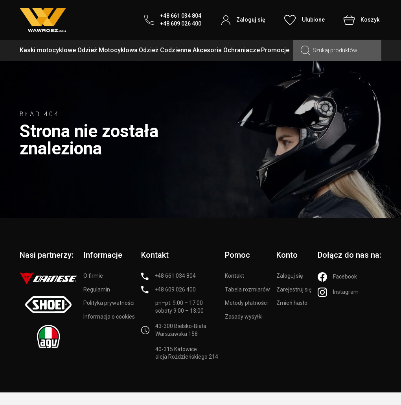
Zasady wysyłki (244, 316)
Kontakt (234, 276)
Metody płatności (246, 303)
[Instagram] (338, 292)
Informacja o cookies (109, 316)
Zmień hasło (291, 303)
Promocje (275, 50)
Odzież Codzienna (165, 50)
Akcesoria (207, 50)
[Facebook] (337, 277)
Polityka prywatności (108, 303)
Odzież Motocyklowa (107, 50)
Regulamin (96, 289)
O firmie (93, 276)
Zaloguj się (289, 276)
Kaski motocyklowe (48, 50)
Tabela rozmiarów (247, 289)
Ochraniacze (241, 50)
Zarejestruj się (293, 289)
